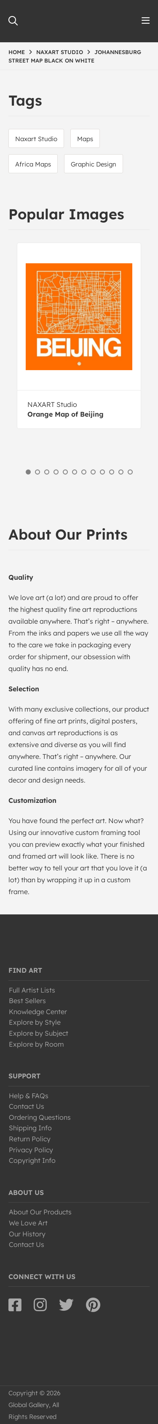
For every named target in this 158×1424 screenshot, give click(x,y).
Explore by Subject (38, 1033)
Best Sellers (27, 1000)
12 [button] (130, 472)
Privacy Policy (31, 1150)
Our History (27, 1234)
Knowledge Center (38, 1011)
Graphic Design (93, 164)
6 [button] (74, 472)
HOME (16, 52)
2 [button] (37, 472)
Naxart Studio (36, 139)
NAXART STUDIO (59, 52)
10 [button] (111, 472)
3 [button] (46, 472)
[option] (79, 335)
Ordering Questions (40, 1117)
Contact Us (26, 1106)
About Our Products (40, 1212)
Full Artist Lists (32, 990)
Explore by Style (35, 1022)
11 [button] (120, 472)
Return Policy (30, 1139)
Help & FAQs (28, 1095)
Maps (85, 139)
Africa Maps (33, 164)
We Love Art (28, 1223)
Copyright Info (32, 1160)
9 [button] (102, 472)
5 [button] (65, 472)
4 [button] (56, 472)
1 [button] (28, 472)
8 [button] (93, 472)
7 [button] (83, 472)
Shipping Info (30, 1128)
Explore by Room (36, 1044)
